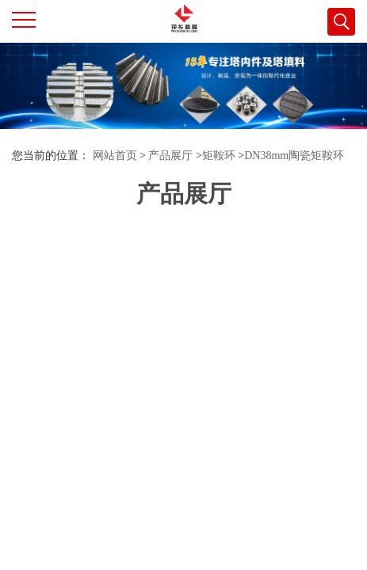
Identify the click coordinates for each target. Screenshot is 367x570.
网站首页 (115, 156)
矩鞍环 (218, 156)
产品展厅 (170, 156)
